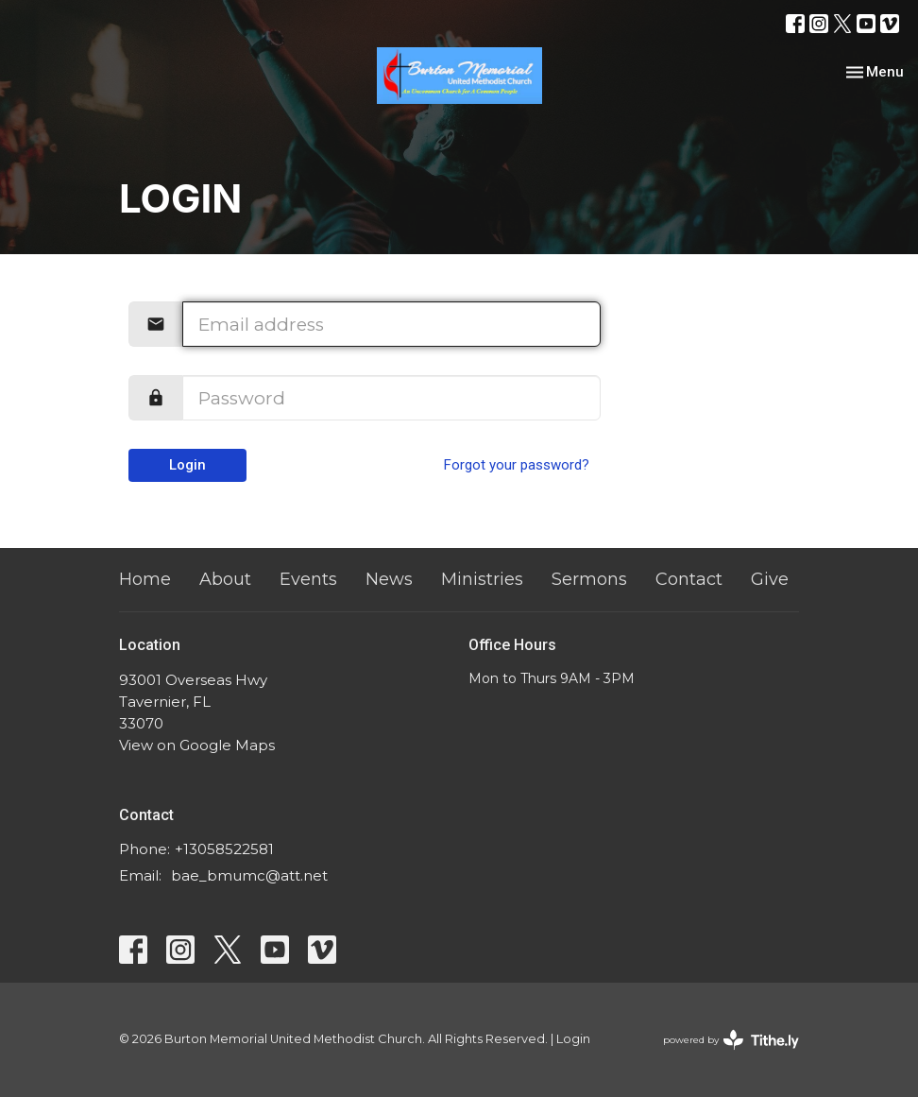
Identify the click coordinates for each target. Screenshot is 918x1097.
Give (770, 579)
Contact (688, 579)
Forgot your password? (516, 464)
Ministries (482, 579)
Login (187, 464)
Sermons (589, 579)
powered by (731, 1040)
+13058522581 (224, 849)
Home (145, 579)
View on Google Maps (197, 745)
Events (308, 579)
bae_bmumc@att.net (249, 875)
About (225, 579)
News (389, 579)
